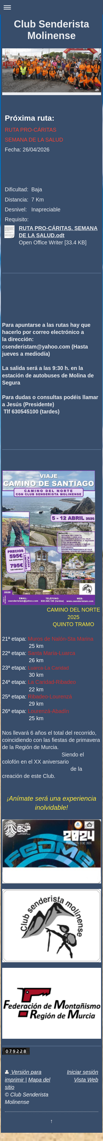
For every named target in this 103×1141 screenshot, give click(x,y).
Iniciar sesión (82, 1072)
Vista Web (86, 1080)
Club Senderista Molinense (51, 29)
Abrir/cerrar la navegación (51, 7)
